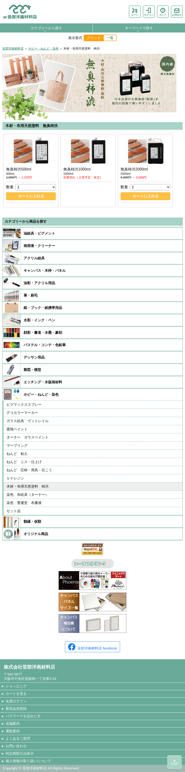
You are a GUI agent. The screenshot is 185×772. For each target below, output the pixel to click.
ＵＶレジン (15, 478)
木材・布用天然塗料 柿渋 (29, 486)
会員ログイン (16, 701)
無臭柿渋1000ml (76, 169)
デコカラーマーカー (22, 413)
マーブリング (17, 445)
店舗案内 (13, 723)
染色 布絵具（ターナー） (28, 495)
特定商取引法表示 (20, 753)
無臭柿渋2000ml (134, 169)
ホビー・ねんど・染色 (43, 48)
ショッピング (16, 686)
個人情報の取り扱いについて (28, 761)
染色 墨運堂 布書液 (24, 503)
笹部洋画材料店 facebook (92, 647)
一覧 (110, 38)
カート (134, 11)
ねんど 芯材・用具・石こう (29, 470)
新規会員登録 (16, 708)
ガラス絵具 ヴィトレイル (28, 421)
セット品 (14, 511)
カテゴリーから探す (46, 28)
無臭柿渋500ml (18, 169)
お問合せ (176, 11)
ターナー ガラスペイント (28, 437)
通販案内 (13, 731)
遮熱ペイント (17, 429)
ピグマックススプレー (24, 404)
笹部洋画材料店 (13, 48)
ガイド (162, 11)
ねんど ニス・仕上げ (24, 462)
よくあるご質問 (18, 738)
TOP (174, 764)
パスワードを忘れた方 (23, 716)
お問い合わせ (16, 746)
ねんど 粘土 (17, 454)
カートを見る (16, 694)
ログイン (148, 11)
